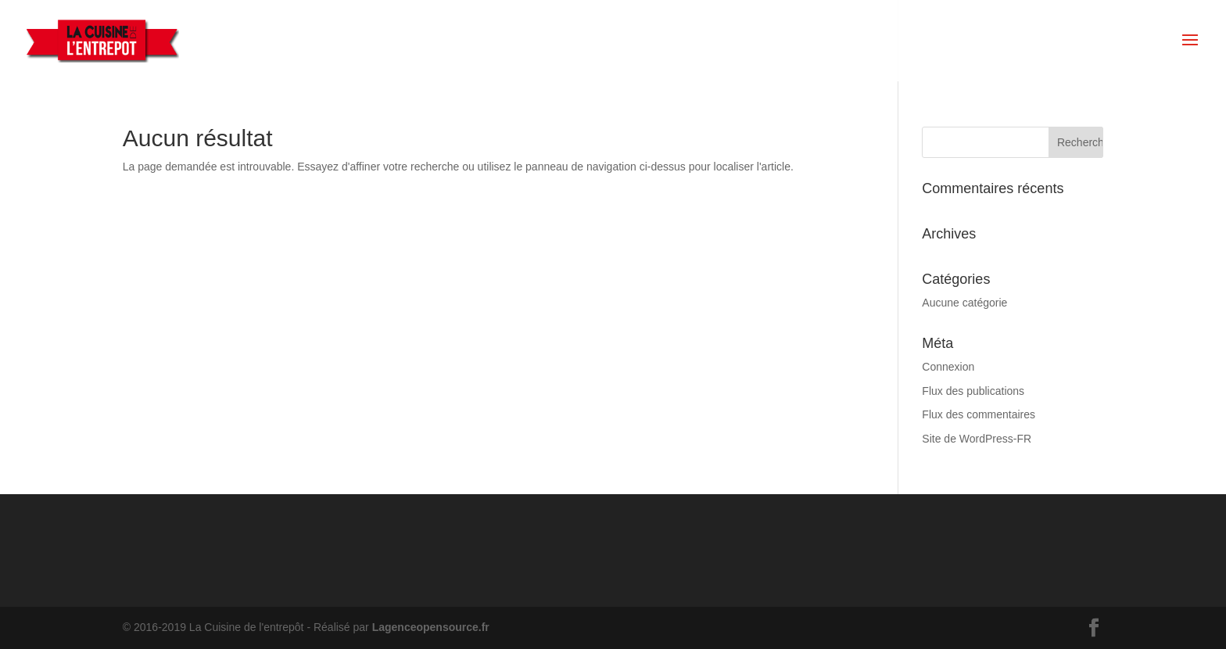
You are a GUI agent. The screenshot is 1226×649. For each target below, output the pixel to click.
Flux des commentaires (978, 414)
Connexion (948, 366)
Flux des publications (973, 391)
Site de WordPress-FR (976, 438)
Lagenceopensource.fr (430, 627)
